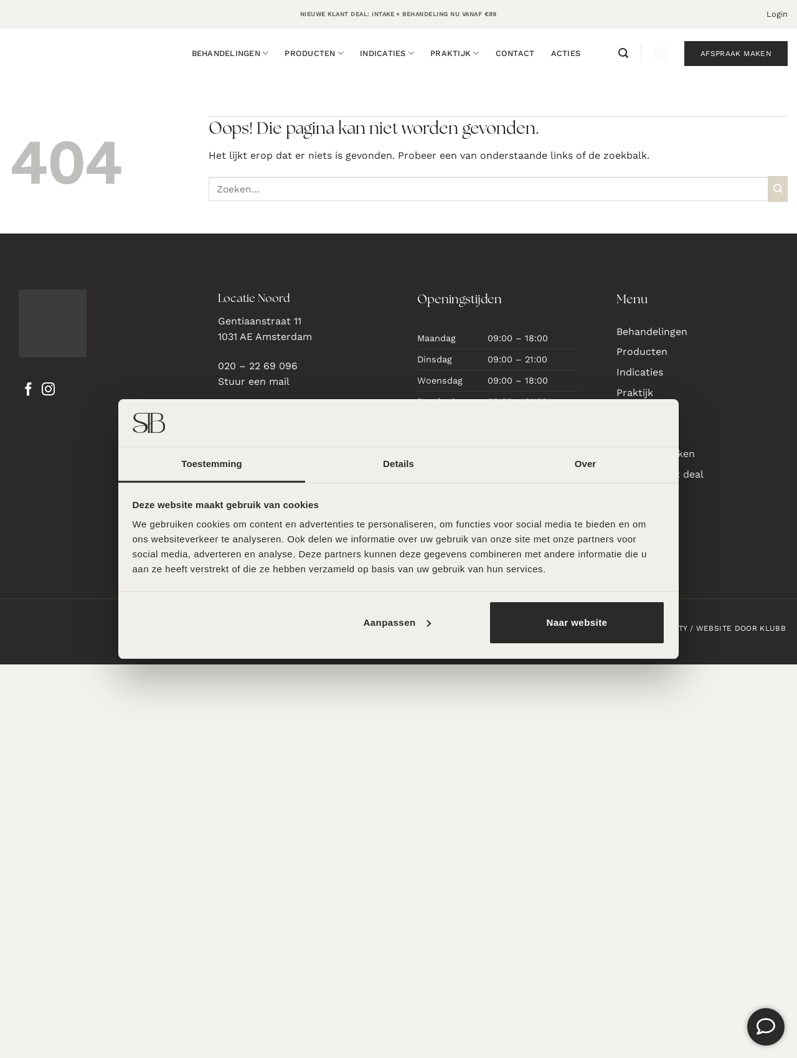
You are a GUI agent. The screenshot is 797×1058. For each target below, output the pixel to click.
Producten (314, 53)
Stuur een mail (254, 381)
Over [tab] (586, 463)
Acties (566, 53)
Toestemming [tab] (211, 463)
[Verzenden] (778, 189)
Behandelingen (230, 53)
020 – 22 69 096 (258, 366)
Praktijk (454, 53)
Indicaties (387, 53)
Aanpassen (396, 622)
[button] (777, 14)
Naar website (576, 622)
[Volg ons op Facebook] (28, 390)
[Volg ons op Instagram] (48, 390)
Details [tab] (398, 463)
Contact (515, 53)
